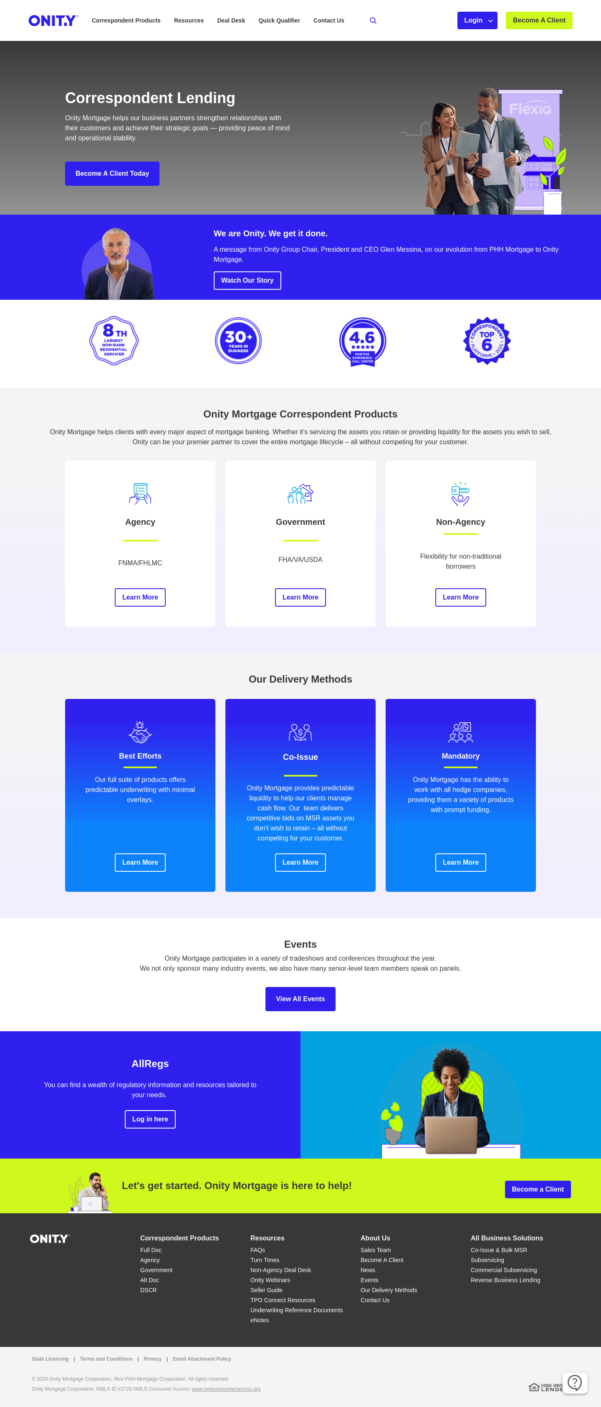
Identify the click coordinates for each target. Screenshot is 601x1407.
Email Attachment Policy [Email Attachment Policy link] (202, 1359)
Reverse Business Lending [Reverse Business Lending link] (505, 1280)
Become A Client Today (112, 173)
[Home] (50, 1238)
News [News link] (368, 1270)
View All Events (300, 998)
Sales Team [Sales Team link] (376, 1250)
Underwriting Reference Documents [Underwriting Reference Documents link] (296, 1310)
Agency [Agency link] (150, 1260)
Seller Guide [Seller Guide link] (266, 1290)
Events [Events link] (370, 1280)
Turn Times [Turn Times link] (265, 1260)
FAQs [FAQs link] (257, 1250)
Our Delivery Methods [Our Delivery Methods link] (389, 1290)
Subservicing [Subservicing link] (487, 1260)
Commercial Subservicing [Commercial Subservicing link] (504, 1270)
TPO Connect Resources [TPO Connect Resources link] (283, 1300)
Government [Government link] (156, 1270)
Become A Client (539, 20)
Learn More (140, 597)
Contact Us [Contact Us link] (375, 1300)
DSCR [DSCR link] (148, 1290)
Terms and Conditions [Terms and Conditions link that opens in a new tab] (106, 1359)
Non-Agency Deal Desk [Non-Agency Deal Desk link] (280, 1270)
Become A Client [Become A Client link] (382, 1260)
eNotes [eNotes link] (259, 1320)
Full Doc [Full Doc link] (151, 1250)
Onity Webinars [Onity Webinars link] (270, 1280)
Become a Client (538, 1189)
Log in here (150, 1119)
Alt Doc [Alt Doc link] (149, 1280)
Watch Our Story (247, 280)
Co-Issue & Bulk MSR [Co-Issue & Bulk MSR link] (499, 1250)
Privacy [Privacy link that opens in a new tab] (153, 1359)
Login (474, 20)
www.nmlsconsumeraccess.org (226, 1389)
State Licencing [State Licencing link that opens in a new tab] (50, 1359)
